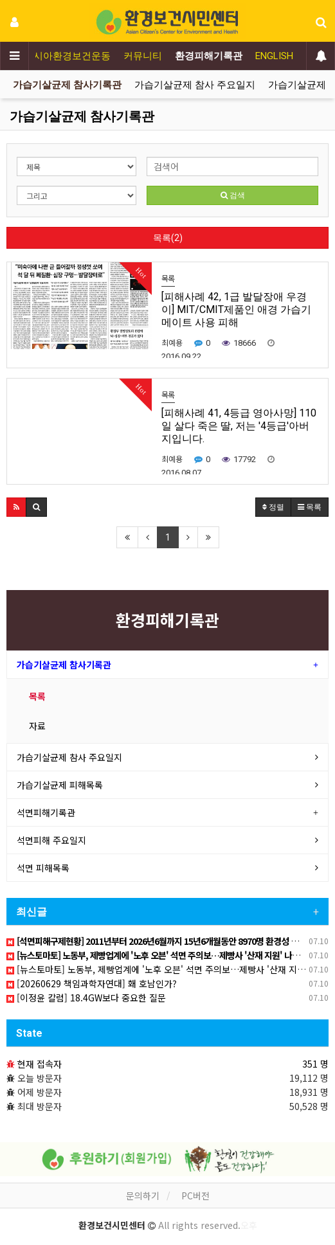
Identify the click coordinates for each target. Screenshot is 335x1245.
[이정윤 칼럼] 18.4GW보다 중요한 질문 (86, 997)
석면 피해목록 (43, 867)
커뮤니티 (142, 56)
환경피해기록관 (208, 56)
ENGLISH (274, 56)
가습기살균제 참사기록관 (67, 85)
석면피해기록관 (46, 812)
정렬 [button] (273, 507)
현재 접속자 (39, 1063)
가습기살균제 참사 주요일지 (194, 85)
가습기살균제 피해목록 (60, 784)
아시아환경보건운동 (67, 56)
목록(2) (168, 238)
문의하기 (142, 1195)
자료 (37, 725)
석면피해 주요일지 (51, 840)
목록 (37, 696)
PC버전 (195, 1195)
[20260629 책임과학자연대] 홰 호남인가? (91, 983)
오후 (248, 1225)
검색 (233, 195)
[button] (16, 507)
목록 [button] (309, 507)
